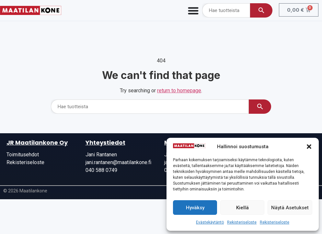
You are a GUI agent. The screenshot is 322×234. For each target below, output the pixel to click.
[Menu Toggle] (193, 10)
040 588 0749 (101, 170)
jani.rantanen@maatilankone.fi (118, 162)
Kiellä (242, 208)
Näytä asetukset (290, 208)
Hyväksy (195, 208)
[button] (309, 146)
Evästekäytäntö (210, 222)
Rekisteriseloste (242, 222)
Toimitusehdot (22, 154)
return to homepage (179, 90)
